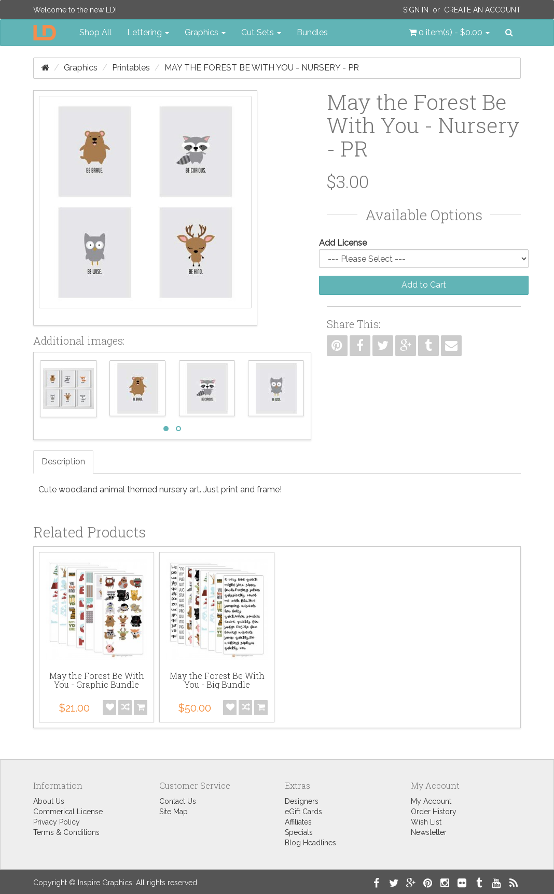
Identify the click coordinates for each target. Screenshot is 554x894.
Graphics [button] (205, 32)
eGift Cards (303, 811)
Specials (299, 832)
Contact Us (177, 801)
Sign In (415, 10)
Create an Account (482, 10)
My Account (431, 801)
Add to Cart (423, 285)
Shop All (95, 32)
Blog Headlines (310, 843)
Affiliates (298, 822)
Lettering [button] (148, 32)
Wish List (426, 822)
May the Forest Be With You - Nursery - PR (261, 68)
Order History (433, 811)
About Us (48, 801)
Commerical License (68, 811)
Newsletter (429, 832)
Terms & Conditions (66, 832)
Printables (131, 68)
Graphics (81, 68)
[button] (449, 33)
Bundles (312, 32)
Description (63, 461)
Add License (343, 243)
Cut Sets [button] (261, 32)
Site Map (173, 811)
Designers (301, 801)
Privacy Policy (56, 822)
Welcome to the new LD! (75, 10)
